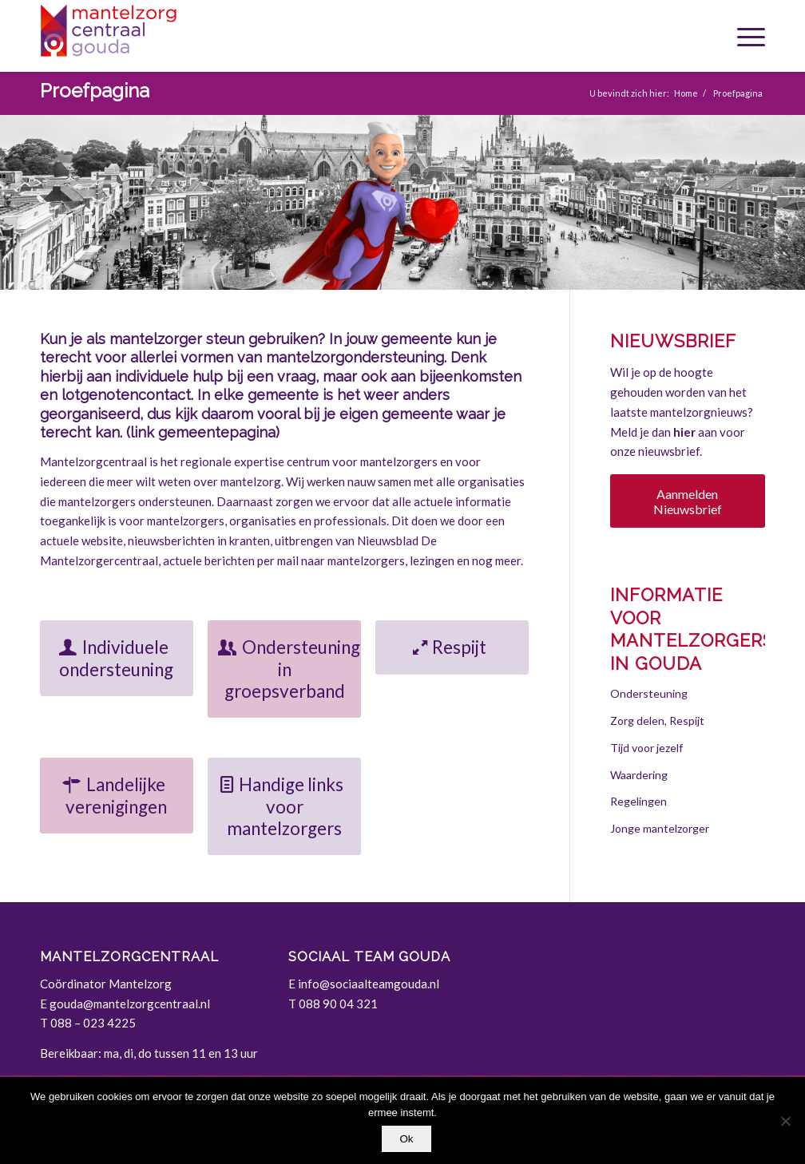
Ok (406, 1139)
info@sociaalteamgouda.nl (368, 983)
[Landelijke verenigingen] (116, 795)
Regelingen (638, 801)
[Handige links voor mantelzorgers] (284, 806)
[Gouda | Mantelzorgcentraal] (160, 36)
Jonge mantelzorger (659, 828)
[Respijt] (452, 647)
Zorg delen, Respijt (657, 720)
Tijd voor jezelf (646, 747)
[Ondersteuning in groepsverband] (284, 669)
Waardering (639, 775)
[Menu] (745, 36)
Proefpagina (94, 90)
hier (684, 432)
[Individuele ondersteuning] (116, 658)
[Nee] (785, 1121)
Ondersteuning (649, 693)
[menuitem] (745, 36)
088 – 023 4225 (93, 1023)
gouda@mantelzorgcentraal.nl (130, 1003)
